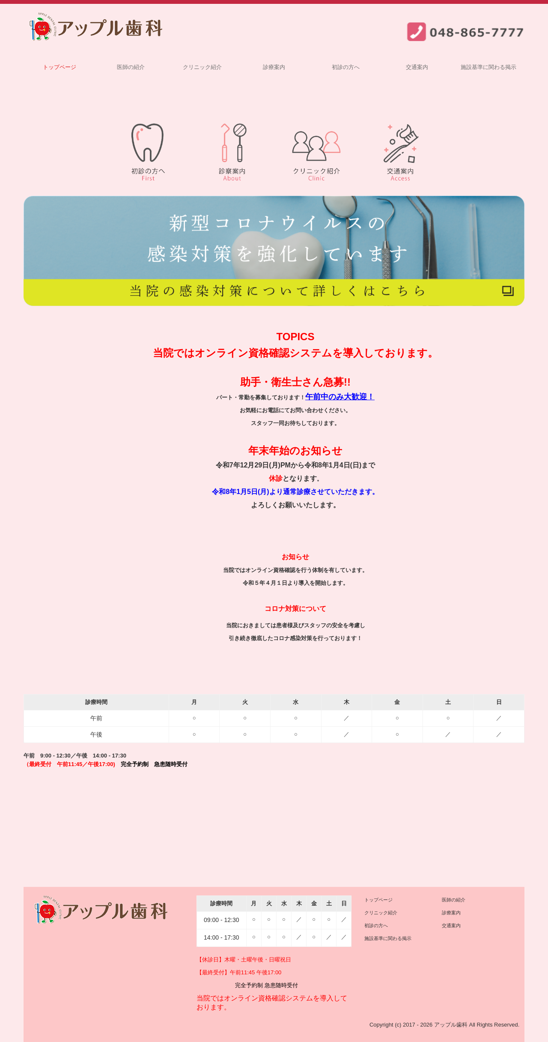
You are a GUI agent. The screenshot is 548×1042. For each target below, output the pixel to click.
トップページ (59, 67)
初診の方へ (346, 67)
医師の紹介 (131, 67)
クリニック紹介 (202, 67)
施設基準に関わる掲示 (488, 67)
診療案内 (274, 67)
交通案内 (417, 67)
